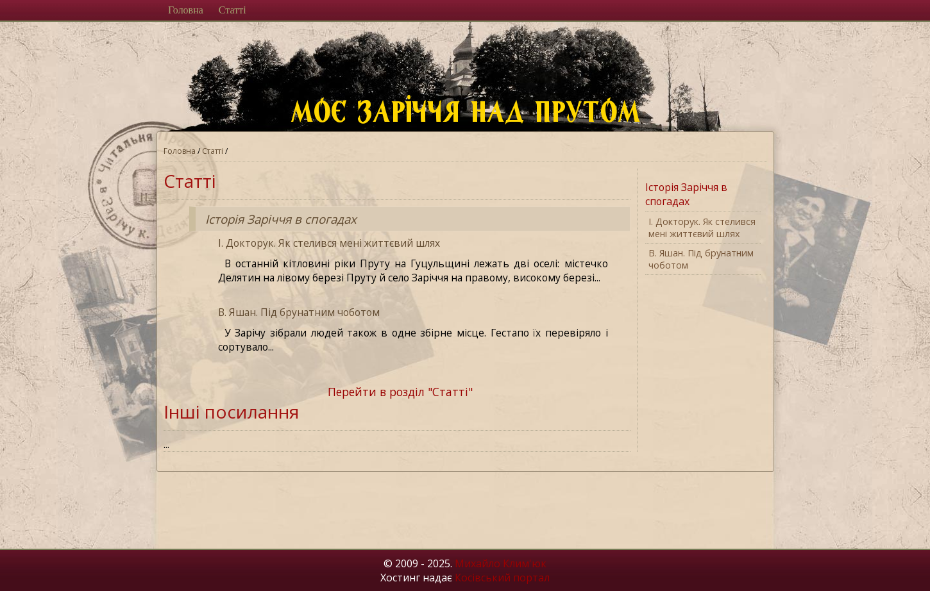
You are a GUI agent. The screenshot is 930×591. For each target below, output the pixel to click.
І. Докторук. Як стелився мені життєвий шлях (329, 243)
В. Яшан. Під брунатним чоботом (299, 312)
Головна (185, 9)
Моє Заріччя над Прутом (473, 117)
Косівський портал (502, 577)
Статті (232, 9)
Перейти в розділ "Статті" (400, 391)
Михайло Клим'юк (500, 563)
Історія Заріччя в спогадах (281, 219)
